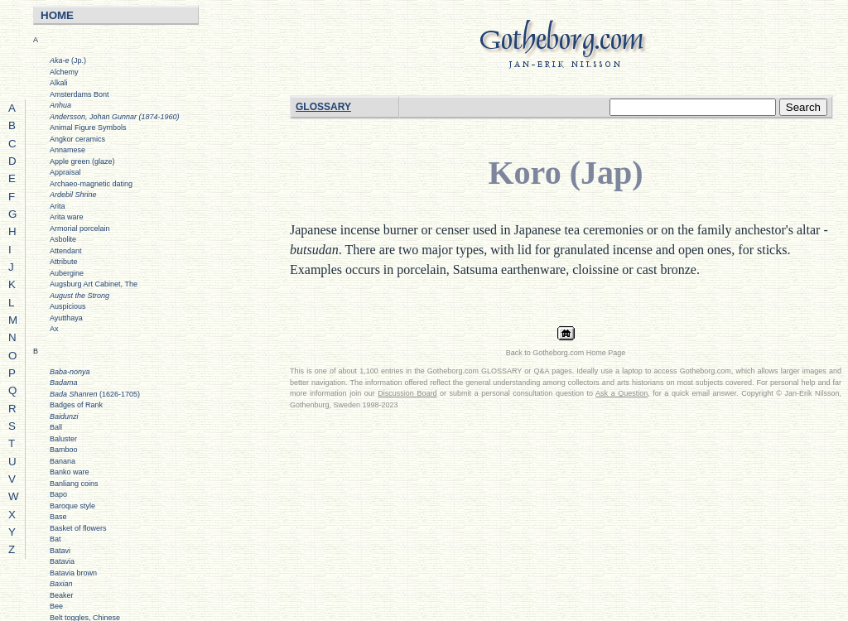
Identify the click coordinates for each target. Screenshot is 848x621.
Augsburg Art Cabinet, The (93, 284)
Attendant (66, 251)
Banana (62, 461)
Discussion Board (407, 393)
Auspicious (68, 306)
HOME (57, 15)
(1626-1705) (95, 394)
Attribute (64, 262)
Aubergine (67, 273)
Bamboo (64, 449)
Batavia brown (73, 573)
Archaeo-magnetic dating (91, 184)
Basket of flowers (78, 528)
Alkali (59, 83)
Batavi (60, 550)
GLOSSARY (323, 107)
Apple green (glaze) (82, 161)
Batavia (62, 561)
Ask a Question (621, 393)
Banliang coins (74, 483)
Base (58, 517)
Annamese (67, 150)
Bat (55, 539)
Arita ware (67, 217)
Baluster (63, 439)
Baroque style (72, 506)
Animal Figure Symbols (88, 127)
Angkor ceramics (77, 139)
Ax (54, 329)
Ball (56, 427)
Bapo (58, 494)
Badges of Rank (76, 405)
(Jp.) (68, 60)
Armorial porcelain (80, 228)
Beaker (62, 595)
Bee (56, 606)
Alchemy (64, 72)
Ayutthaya (66, 318)
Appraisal (65, 172)
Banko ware (69, 472)
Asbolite (63, 239)
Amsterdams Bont (79, 94)
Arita (57, 206)
